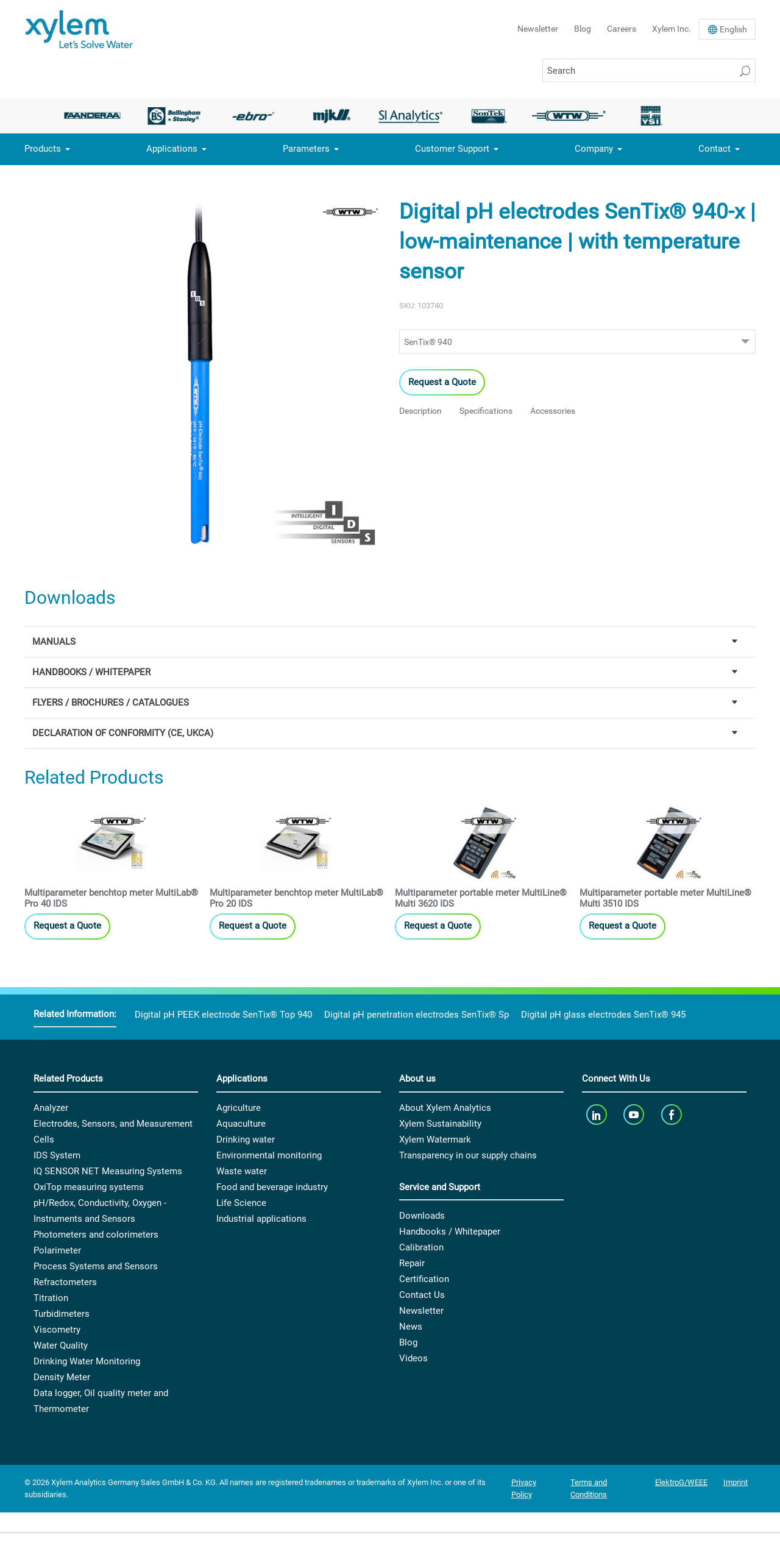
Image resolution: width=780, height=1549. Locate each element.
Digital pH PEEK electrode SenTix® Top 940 (223, 1014)
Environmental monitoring (269, 1155)
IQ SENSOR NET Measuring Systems (108, 1171)
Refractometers (65, 1282)
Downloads (422, 1215)
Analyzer (51, 1107)
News (410, 1326)
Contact (714, 148)
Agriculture (238, 1107)
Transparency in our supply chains (468, 1155)
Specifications (485, 411)
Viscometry (57, 1329)
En (733, 29)
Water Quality (61, 1345)
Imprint (735, 1482)
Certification (424, 1279)
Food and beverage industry (272, 1187)
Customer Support (452, 148)
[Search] (649, 70)
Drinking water (245, 1139)
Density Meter (62, 1377)
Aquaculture (241, 1123)
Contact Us (422, 1294)
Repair (412, 1263)
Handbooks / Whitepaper (449, 1231)
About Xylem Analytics (445, 1107)
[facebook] (672, 1115)
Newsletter (537, 29)
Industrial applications (261, 1218)
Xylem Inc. (671, 29)
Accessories (552, 411)
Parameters (306, 148)
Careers (621, 29)
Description (420, 411)
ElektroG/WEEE (681, 1482)
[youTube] (635, 1115)
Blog (582, 29)
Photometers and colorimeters (96, 1234)
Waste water (241, 1171)
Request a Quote (442, 382)
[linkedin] (597, 1115)
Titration (51, 1297)
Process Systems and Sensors (96, 1266)
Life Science (241, 1202)
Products (42, 148)
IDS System (57, 1155)
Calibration (421, 1247)
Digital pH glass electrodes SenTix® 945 (603, 1014)
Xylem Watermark (435, 1139)
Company (594, 148)
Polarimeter (57, 1250)
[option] (95, 115)
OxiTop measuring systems (89, 1187)
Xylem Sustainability (440, 1123)
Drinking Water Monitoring (87, 1361)
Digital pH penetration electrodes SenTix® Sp (416, 1014)
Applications (171, 148)
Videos (413, 1358)
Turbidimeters (62, 1313)
